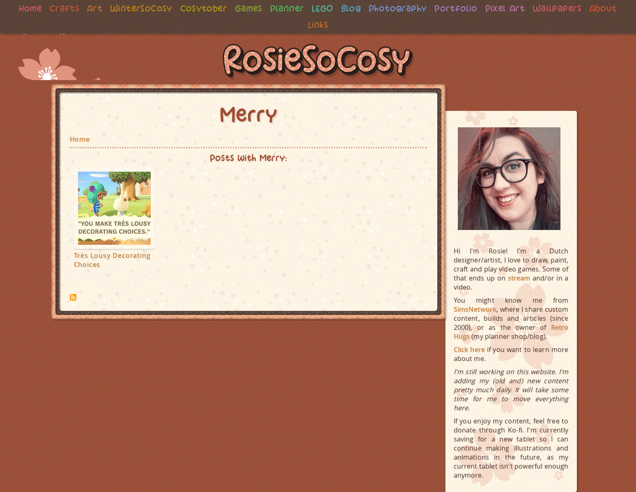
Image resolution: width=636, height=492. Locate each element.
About (611, 8)
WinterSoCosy (136, 8)
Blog (351, 8)
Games (246, 8)
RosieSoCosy (318, 62)
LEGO (322, 8)
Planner (286, 8)
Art (88, 8)
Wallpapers (563, 8)
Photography (399, 8)
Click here (469, 349)
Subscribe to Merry (73, 297)
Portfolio (459, 8)
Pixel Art (509, 8)
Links (318, 24)
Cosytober (200, 8)
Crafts (57, 8)
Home (22, 8)
